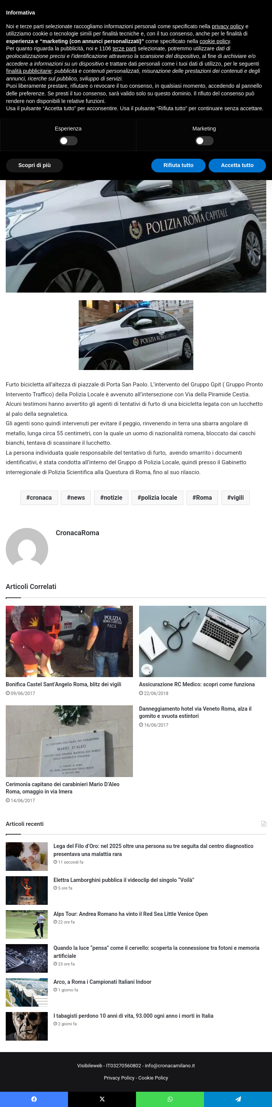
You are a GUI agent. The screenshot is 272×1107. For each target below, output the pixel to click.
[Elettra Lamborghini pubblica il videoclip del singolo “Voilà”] (27, 890)
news (78, 497)
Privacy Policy (119, 1078)
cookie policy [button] (215, 41)
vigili (237, 497)
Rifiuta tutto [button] (179, 165)
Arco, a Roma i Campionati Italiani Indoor (102, 982)
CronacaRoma (77, 533)
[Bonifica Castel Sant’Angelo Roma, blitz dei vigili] (69, 641)
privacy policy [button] (228, 26)
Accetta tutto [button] (237, 165)
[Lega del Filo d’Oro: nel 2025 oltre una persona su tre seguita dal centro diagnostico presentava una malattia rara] (27, 856)
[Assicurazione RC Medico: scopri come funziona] (202, 641)
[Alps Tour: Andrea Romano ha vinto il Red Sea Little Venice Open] (27, 924)
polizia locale (159, 497)
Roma (204, 497)
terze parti (124, 48)
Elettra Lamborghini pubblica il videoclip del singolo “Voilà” (123, 880)
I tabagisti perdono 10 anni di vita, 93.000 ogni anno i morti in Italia (133, 1016)
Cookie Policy (153, 1078)
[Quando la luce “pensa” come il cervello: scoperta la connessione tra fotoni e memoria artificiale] (27, 958)
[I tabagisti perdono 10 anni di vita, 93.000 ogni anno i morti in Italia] (27, 1026)
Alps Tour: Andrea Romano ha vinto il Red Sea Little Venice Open (130, 914)
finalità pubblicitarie (29, 71)
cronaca (41, 497)
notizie (113, 497)
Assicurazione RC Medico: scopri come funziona (197, 684)
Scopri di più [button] (34, 165)
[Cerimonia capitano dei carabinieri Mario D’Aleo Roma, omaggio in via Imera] (69, 741)
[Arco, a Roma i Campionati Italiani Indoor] (27, 992)
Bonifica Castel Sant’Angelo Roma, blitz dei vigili (63, 684)
